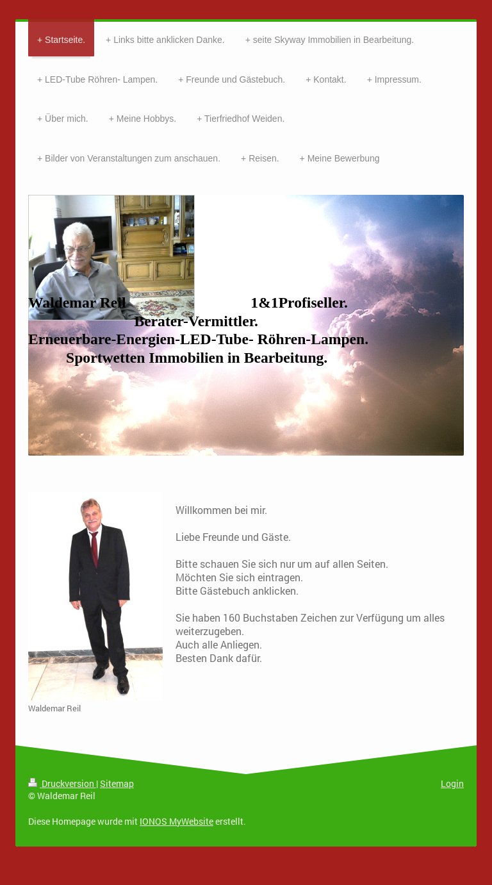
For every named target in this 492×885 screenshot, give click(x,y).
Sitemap (117, 783)
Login (452, 783)
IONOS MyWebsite (176, 821)
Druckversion (62, 783)
